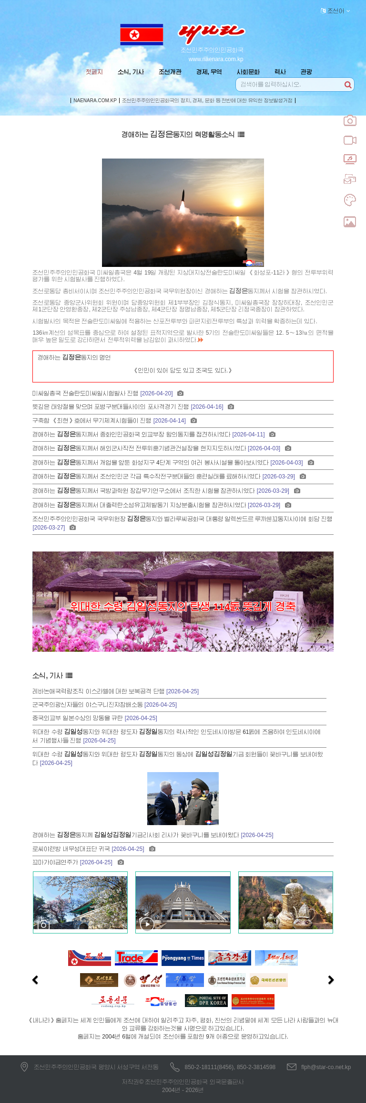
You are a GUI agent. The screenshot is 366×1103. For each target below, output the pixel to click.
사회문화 (248, 72)
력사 (280, 72)
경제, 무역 (209, 72)
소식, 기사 (131, 72)
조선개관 (170, 72)
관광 (306, 72)
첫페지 (94, 72)
